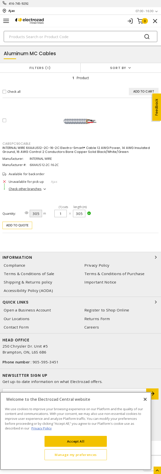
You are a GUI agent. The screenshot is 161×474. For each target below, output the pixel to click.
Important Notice (100, 282)
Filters (40, 68)
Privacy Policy (97, 265)
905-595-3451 (46, 361)
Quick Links (80, 302)
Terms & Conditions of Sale (29, 273)
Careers (91, 327)
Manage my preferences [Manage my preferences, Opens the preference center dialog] (76, 454)
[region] (75, 431)
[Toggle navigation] (6, 21)
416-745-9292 (19, 3)
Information (80, 257)
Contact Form (16, 327)
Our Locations (16, 318)
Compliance (14, 265)
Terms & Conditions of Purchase (114, 273)
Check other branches (25, 189)
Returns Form (97, 318)
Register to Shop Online (106, 310)
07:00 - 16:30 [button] (144, 11)
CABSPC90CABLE (16, 144)
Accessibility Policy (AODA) (28, 290)
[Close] (145, 399)
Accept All (76, 441)
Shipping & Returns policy (28, 282)
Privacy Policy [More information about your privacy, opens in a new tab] (41, 428)
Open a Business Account (27, 310)
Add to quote (17, 225)
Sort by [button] (118, 68)
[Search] (80, 36)
